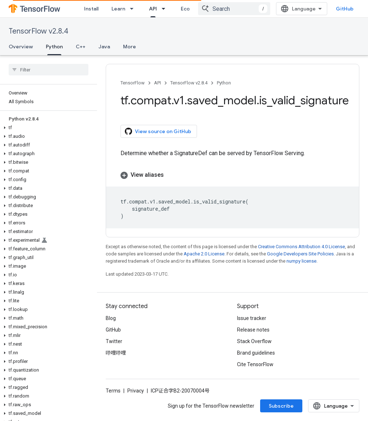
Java (104, 46)
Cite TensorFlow (255, 364)
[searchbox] (48, 69)
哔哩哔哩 (116, 353)
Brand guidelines (256, 353)
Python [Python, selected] (54, 46)
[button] (47, 127)
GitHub (345, 8)
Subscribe (281, 406)
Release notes (253, 330)
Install (91, 8)
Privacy (135, 391)
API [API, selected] (153, 8)
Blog (111, 318)
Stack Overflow (254, 341)
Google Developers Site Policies (300, 253)
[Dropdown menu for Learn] (134, 8)
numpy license (301, 261)
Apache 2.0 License (204, 253)
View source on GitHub (158, 131)
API (157, 82)
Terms (113, 391)
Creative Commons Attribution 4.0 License (301, 246)
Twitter (114, 341)
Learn (118, 8)
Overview (21, 46)
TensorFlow (133, 82)
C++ (81, 46)
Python (224, 82)
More (129, 46)
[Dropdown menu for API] (165, 8)
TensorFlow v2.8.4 (38, 31)
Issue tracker (251, 318)
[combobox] (234, 8)
